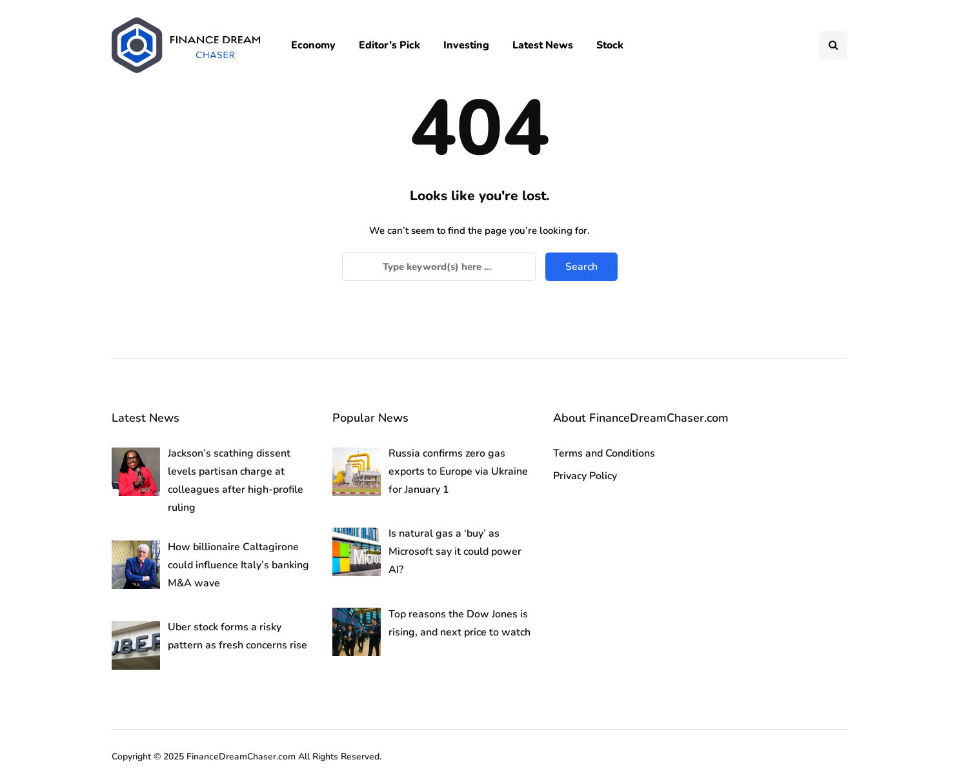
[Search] (439, 267)
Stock (609, 45)
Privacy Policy (585, 476)
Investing (466, 45)
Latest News (542, 45)
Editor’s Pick (389, 45)
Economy (313, 45)
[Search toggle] (833, 45)
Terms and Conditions (604, 453)
